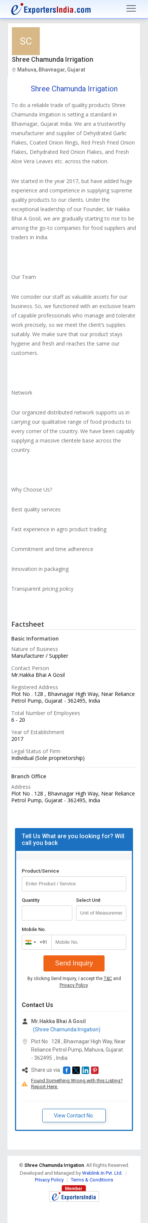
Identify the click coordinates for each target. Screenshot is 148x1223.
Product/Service (40, 871)
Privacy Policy (74, 985)
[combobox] (35, 942)
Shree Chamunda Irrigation (52, 59)
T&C (108, 978)
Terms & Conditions (92, 1180)
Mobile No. (34, 929)
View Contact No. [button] (74, 1116)
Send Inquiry (74, 963)
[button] (66, 1070)
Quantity (30, 900)
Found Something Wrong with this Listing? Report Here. (77, 1083)
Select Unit (88, 900)
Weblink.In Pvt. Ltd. (102, 1173)
